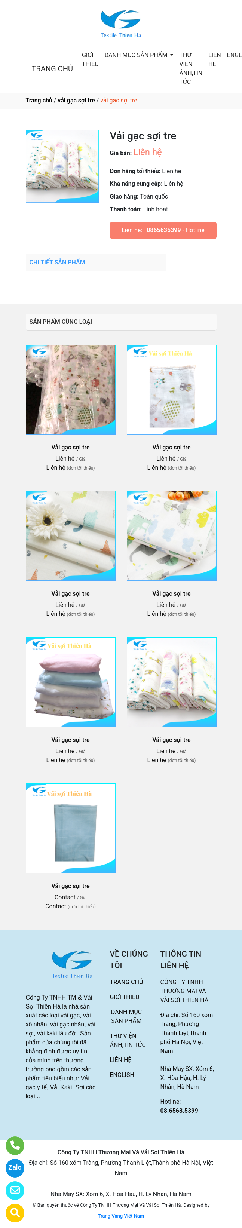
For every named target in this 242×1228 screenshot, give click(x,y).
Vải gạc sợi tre (71, 447)
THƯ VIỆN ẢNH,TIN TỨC (190, 69)
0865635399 (164, 230)
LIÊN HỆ (214, 60)
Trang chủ (39, 100)
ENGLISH (122, 1074)
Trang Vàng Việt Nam (121, 1216)
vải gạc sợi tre (76, 100)
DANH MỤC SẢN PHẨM (137, 55)
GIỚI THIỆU (90, 60)
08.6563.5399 (179, 1110)
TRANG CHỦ (52, 68)
